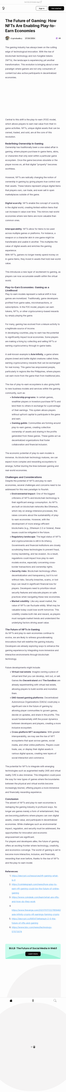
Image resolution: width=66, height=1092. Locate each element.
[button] (33, 2)
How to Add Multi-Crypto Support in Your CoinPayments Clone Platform (23, 1025)
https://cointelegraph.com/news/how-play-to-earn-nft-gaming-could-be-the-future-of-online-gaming (35, 888)
